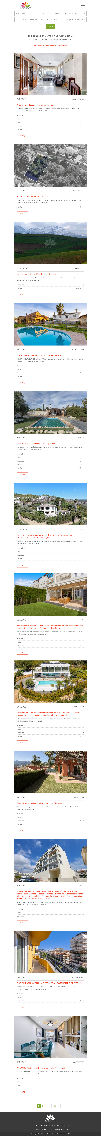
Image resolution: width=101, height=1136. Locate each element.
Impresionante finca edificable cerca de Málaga (37, 274)
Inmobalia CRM (65, 1134)
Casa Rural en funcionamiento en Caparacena (36, 443)
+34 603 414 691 (41, 1129)
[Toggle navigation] (83, 5)
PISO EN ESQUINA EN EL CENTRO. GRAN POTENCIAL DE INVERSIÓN (50, 983)
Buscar (50, 27)
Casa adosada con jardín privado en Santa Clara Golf (40, 803)
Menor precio (51, 45)
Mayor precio (62, 45)
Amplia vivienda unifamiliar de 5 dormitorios (36, 105)
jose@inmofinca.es (62, 1129)
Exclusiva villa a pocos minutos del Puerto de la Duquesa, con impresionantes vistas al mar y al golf (44, 536)
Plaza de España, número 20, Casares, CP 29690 (51, 1125)
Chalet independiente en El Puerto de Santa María (39, 355)
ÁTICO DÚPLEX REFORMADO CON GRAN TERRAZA (41, 1068)
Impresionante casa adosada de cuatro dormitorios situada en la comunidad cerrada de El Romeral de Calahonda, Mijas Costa (50, 627)
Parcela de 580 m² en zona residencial (33, 196)
